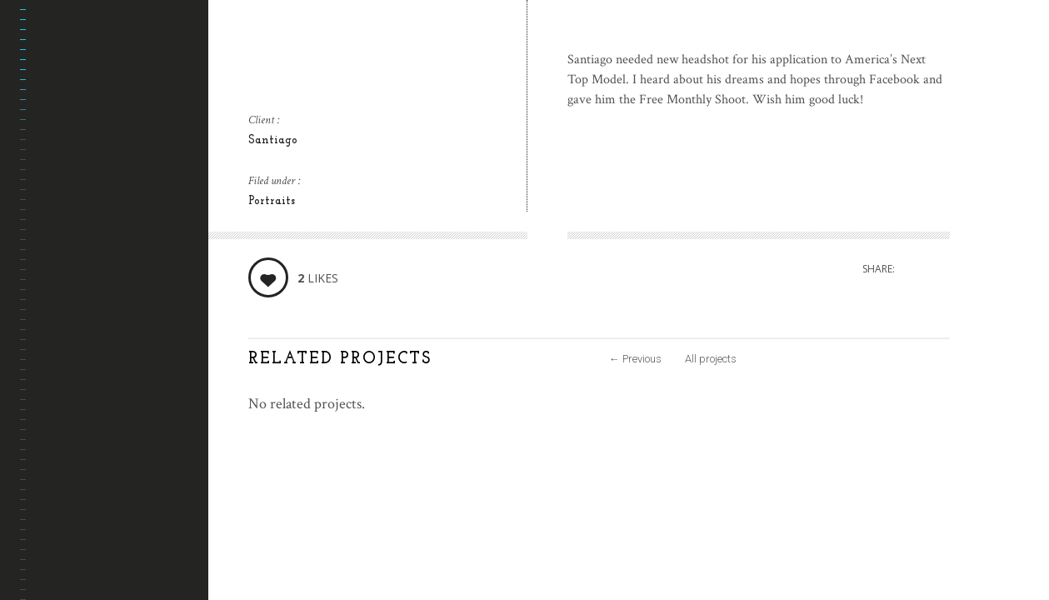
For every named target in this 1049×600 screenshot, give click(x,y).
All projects (711, 358)
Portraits (271, 201)
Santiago (272, 140)
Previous (635, 358)
